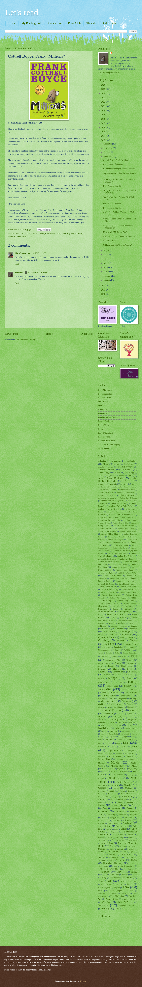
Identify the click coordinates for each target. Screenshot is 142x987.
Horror (129, 714)
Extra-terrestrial (104, 682)
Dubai (100, 666)
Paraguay (101, 794)
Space (103, 843)
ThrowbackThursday (113, 863)
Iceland (131, 717)
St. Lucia (132, 846)
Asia (127, 481)
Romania (116, 821)
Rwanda (101, 823)
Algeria (101, 467)
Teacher (101, 857)
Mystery (120, 769)
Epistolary (79, 234)
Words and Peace (105, 449)
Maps (110, 754)
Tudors (125, 875)
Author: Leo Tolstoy (127, 559)
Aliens (110, 467)
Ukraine (130, 884)
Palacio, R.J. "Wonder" (112, 204)
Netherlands (123, 772)
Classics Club (130, 644)
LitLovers (102, 429)
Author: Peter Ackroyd (125, 581)
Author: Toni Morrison (111, 595)
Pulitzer (130, 808)
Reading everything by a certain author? (119, 169)
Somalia (131, 838)
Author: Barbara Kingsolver (112, 501)
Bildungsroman (105, 611)
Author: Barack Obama (128, 498)
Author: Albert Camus (121, 487)
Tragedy (130, 869)
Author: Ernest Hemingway (124, 517)
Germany (126, 701)
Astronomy (102, 484)
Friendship (126, 695)
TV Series (127, 877)
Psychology (116, 808)
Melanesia (101, 756)
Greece (130, 704)
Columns (131, 647)
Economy (102, 669)
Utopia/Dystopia (115, 891)
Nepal (113, 772)
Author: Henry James (126, 529)
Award (116, 606)
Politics (101, 805)
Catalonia (119, 629)
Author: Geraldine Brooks (124, 526)
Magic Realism (113, 750)
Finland (124, 690)
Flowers (134, 690)
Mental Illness (115, 756)
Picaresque (122, 800)
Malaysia (131, 751)
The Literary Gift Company (109, 445)
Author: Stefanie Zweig (109, 590)
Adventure (18, 234)
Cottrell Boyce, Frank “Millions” (116, 160)
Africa (105, 464)
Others (122, 791)
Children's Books (110, 241)
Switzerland (113, 852)
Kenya (134, 731)
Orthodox (101, 791)
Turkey (103, 877)
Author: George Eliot (120, 523)
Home (11, 23)
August (107, 250)
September (108, 157)
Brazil (111, 623)
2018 (103, 119)
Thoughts (91, 23)
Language (123, 737)
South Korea (133, 840)
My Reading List (31, 23)
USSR (100, 891)
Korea (103, 734)
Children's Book (38, 234)
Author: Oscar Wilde (112, 576)
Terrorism (129, 857)
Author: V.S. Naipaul (118, 598)
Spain (111, 843)
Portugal (115, 805)
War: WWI (107, 902)
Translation (103, 871)
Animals (126, 469)
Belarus (115, 609)
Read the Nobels (104, 437)
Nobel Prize (115, 778)
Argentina (110, 476)
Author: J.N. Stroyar (115, 540)
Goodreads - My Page (107, 417)
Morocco (101, 763)
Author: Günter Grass (106, 529)
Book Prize (113, 618)
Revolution (102, 820)
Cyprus (114, 657)
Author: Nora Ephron (106, 573)
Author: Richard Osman (125, 584)
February (107, 276)
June (106, 259)
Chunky (133, 640)
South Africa (103, 840)
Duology (110, 666)
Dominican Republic (105, 663)
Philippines (115, 797)
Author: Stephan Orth (129, 590)
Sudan (112, 849)
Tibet (132, 863)
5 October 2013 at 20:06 (37, 273)
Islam (129, 725)
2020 (103, 110)
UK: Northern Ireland (129, 881)
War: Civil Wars (117, 896)
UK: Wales (119, 884)
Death (64, 234)
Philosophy (127, 796)
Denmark (109, 660)
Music (134, 766)
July (105, 255)
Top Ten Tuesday (108, 868)
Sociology (120, 837)
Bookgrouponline (105, 394)
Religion (25, 237)
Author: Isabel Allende (116, 537)
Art (130, 475)
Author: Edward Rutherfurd (121, 514)
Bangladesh (102, 609)
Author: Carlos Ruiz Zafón (121, 506)
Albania (117, 464)
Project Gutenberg (105, 433)
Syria (124, 852)
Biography (125, 611)
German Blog (54, 23)
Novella (128, 785)
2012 (103, 286)
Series (124, 828)
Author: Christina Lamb (114, 512)
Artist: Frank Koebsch (110, 478)
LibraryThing (103, 425)
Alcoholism (128, 464)
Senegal (108, 829)
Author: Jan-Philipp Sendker (116, 542)
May (106, 263)
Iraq (110, 725)
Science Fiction (122, 826)
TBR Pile (125, 854)
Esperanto (106, 675)
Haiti (109, 707)
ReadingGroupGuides (106, 441)
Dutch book (126, 666)
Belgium (128, 609)
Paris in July (112, 794)
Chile (122, 638)
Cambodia (114, 626)
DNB (100, 406)
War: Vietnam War (130, 899)
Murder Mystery (119, 766)
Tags (131, 852)
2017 (103, 123)
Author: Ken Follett (125, 556)
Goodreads (102, 413)
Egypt (129, 669)
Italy (117, 728)
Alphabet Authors (124, 467)
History (133, 710)
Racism (120, 811)
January (107, 280)
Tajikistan (101, 855)
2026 (103, 85)
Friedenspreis (109, 695)
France (114, 692)
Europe (112, 678)
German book (108, 701)
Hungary (118, 717)
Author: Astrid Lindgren (107, 498)
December (108, 144)
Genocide (111, 699)
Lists (126, 742)
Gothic (101, 704)
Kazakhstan (126, 731)
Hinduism (130, 707)
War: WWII (124, 902)
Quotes (102, 811)
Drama (118, 663)
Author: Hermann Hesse (107, 531)
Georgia (134, 699)
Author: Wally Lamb (125, 601)
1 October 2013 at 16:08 (36, 253)
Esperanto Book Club (120, 675)
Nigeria (101, 778)
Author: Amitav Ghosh (125, 492)
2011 (103, 290)
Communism (103, 650)
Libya (118, 743)
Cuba (117, 653)
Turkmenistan (115, 877)
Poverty (124, 805)
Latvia (100, 739)
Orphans (128, 788)
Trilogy (134, 872)
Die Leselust (103, 402)
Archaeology (129, 473)
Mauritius (119, 753)
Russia (128, 820)
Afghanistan (132, 461)
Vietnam (113, 893)
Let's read (21, 12)
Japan (135, 728)
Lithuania (114, 747)
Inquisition (133, 722)
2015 (103, 132)
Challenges (125, 631)
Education (117, 669)
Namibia (105, 772)
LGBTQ (129, 739)
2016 (103, 127)
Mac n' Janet (20, 253)
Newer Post (11, 333)
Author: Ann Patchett (106, 495)
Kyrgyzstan (112, 737)
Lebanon (109, 740)
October (107, 152)
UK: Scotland (106, 884)
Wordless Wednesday (128, 906)
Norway (115, 785)
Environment (118, 672)
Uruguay (116, 888)
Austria (124, 484)
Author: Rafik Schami (106, 584)
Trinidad (105, 875)
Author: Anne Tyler (126, 495)
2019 (103, 115)
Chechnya (101, 635)
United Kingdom (104, 888)
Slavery (130, 835)
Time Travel (103, 866)
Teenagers (115, 857)
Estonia (132, 675)
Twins (100, 881)
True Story (115, 875)
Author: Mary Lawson (118, 565)
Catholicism (132, 629)
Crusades (109, 653)
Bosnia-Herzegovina (126, 620)
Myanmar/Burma (108, 769)
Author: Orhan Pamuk (127, 573)
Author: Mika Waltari (120, 567)
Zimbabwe (126, 909)
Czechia (123, 657)
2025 (103, 89)
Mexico (130, 756)
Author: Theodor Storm (109, 592)
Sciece (100, 826)
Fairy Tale (119, 682)
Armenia (121, 475)
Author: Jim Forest (120, 548)
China (130, 637)
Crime (58, 234)
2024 (103, 93)
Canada (134, 626)
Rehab (104, 818)
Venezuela (101, 893)
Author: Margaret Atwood (108, 562)
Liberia (100, 743)
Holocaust (109, 714)
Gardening (101, 698)
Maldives (101, 753)
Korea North (113, 734)
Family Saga (112, 686)
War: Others (112, 899)
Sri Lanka (122, 846)
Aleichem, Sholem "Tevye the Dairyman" (119, 236)
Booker (123, 617)
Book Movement (105, 390)
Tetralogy (101, 860)
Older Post (87, 333)
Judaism (113, 731)
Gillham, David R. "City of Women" (117, 245)
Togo (115, 866)
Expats (129, 678)
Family (132, 682)
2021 (103, 106)
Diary (119, 660)
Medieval (129, 753)
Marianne (19, 273)
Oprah (116, 788)
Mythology (132, 769)
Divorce (129, 660)
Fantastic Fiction (104, 409)
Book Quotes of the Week (113, 164)
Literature (102, 747)
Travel (120, 871)
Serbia (116, 829)
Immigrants (116, 719)
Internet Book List (105, 421)
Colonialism (118, 647)
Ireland (118, 725)
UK (31, 237)
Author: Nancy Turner (125, 570)
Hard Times (118, 707)
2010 (103, 294)
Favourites (105, 689)
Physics (112, 800)
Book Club (74, 23)
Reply (17, 264)
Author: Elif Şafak (105, 517)
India (112, 722)
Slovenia (109, 837)
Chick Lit (113, 635)
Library (109, 743)
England (70, 234)
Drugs (130, 663)
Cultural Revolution (129, 653)
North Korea (102, 785)
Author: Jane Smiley (120, 545)
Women (103, 905)
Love (134, 746)
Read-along (111, 815)
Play (109, 802)
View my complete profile (108, 73)
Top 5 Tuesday (126, 866)
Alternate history (106, 470)
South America (118, 840)
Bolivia (100, 615)
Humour (11, 237)
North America (124, 782)
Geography (122, 698)
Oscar (111, 791)
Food (104, 693)
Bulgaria (131, 623)
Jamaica (127, 728)
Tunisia (134, 875)
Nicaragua (131, 775)
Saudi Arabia (113, 823)
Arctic (100, 476)
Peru (106, 797)
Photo (101, 799)
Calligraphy (102, 626)
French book (131, 692)
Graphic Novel (115, 704)
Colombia (106, 647)
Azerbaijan (129, 606)
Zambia (116, 909)
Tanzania (112, 855)
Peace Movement (127, 794)
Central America (109, 632)
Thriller (134, 860)
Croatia (100, 653)
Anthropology (103, 472)
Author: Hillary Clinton (110, 534)
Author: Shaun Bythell (128, 587)
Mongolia (130, 759)
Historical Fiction (109, 710)
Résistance (129, 818)
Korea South (125, 734)
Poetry (119, 802)
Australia (113, 484)
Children (27, 234)
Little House (124, 747)
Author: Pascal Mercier (118, 578)
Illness (101, 719)
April (106, 267)
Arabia (117, 472)
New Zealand (117, 775)
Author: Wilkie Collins (108, 603)
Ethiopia (101, 678)
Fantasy (127, 685)
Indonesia (122, 722)
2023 (103, 98)
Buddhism (121, 623)
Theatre (110, 860)
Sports (112, 846)
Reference (122, 815)
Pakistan (131, 791)
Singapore (114, 832)
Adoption (102, 461)
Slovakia (101, 837)
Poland (130, 802)
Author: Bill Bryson (118, 503)
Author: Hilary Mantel (128, 531)
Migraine (119, 759)
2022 (103, 102)
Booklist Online (104, 398)
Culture (104, 656)
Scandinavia (127, 823)
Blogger (83, 981)
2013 (103, 140)
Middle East (104, 759)
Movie (18, 237)
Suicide (120, 849)
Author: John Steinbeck (117, 554)
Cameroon (124, 626)
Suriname (131, 849)
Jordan (104, 731)
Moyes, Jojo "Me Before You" (115, 232)
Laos (132, 737)
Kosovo (134, 734)
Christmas (120, 640)
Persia (100, 797)
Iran (102, 725)
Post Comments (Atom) (25, 340)
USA (126, 887)
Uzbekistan (130, 891)
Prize (105, 808)
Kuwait (103, 737)
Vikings (125, 893)
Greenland (101, 707)
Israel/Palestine (104, 728)
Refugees (133, 814)
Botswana (101, 623)
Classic (109, 643)
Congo (117, 650)
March (106, 272)
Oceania (102, 787)
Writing (105, 908)
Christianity (50, 234)
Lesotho (119, 739)
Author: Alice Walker (126, 490)
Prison (134, 805)
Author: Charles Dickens (108, 509)
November (108, 148)
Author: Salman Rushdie (107, 587)
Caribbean (106, 629)
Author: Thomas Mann (128, 592)
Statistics (101, 849)
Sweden (101, 852)
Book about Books (116, 614)
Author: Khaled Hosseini (107, 559)
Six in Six (119, 835)
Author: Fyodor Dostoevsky (109, 520)
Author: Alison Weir (105, 492)
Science (108, 826)
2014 (103, 136)
